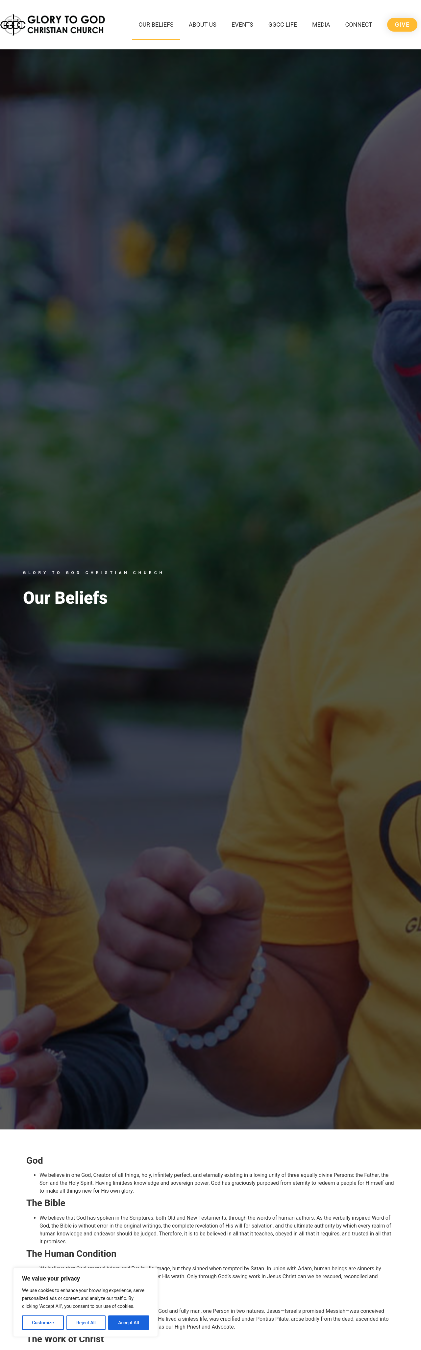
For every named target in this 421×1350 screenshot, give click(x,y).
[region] (85, 1302)
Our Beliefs (156, 24)
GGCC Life (282, 24)
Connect (358, 24)
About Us (202, 24)
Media (321, 24)
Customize (43, 1322)
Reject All (86, 1322)
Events (242, 24)
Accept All (128, 1322)
